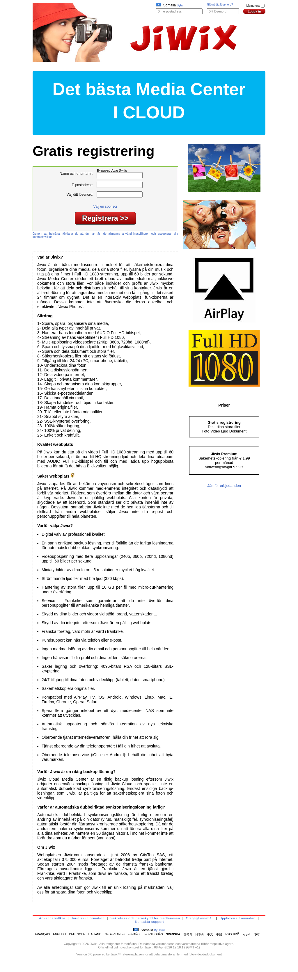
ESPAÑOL (134, 934)
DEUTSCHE (77, 934)
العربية (246, 934)
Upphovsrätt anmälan (237, 918)
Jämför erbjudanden (224, 485)
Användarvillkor (52, 918)
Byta (180, 5)
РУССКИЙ (232, 934)
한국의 (187, 934)
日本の (199, 934)
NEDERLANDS (114, 934)
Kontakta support (149, 921)
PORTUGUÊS (153, 934)
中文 (210, 934)
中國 (219, 934)
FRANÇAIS (42, 934)
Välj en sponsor (105, 206)
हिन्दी (257, 934)
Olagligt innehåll (200, 918)
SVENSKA (173, 934)
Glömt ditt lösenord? (220, 4)
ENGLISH (59, 934)
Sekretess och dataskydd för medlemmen (145, 918)
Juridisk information (88, 918)
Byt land (159, 930)
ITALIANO (95, 934)
